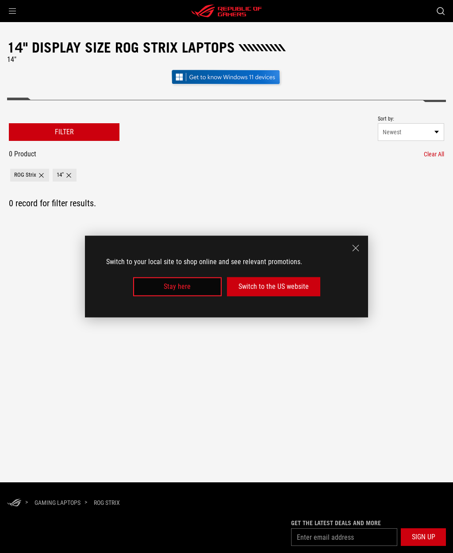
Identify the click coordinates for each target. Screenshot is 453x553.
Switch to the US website (273, 286)
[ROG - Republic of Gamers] (226, 11)
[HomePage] (14, 503)
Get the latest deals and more (336, 522)
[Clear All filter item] (434, 154)
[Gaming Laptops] (58, 502)
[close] (355, 248)
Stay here (177, 286)
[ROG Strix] (107, 502)
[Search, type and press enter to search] (440, 11)
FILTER (64, 132)
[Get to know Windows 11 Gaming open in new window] (226, 85)
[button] (12, 11)
